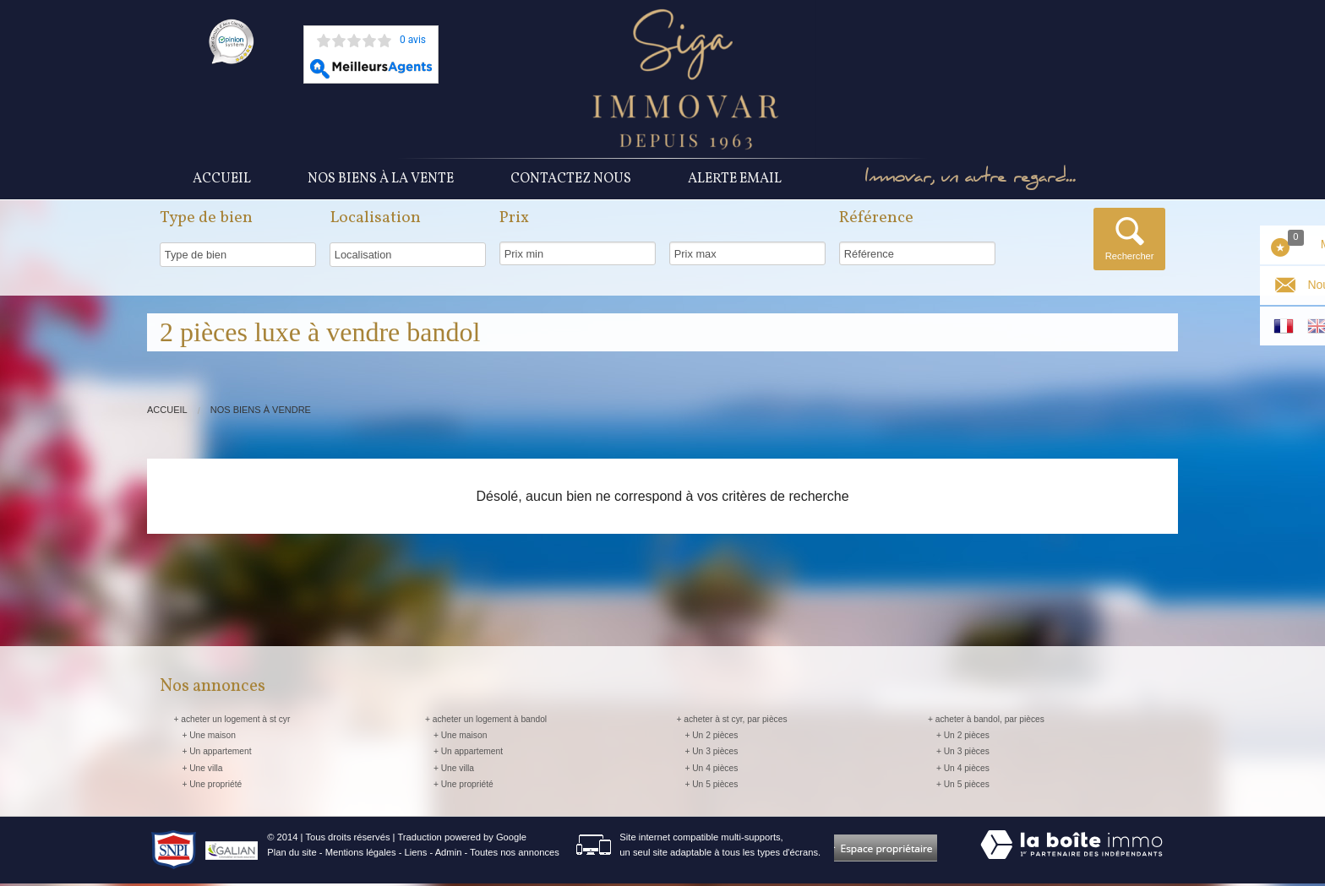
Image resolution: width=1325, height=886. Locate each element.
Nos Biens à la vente (381, 180)
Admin (448, 855)
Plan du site (291, 855)
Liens (416, 855)
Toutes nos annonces (514, 855)
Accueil (222, 180)
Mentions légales (360, 855)
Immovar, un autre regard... (979, 180)
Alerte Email (735, 180)
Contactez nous (570, 180)
